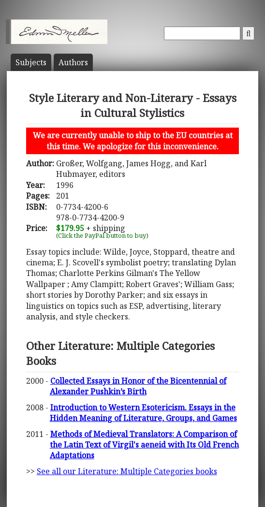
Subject (30, 62)
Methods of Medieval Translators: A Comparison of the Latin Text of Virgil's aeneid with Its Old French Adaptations (144, 445)
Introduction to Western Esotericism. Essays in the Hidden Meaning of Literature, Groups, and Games (143, 412)
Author (73, 62)
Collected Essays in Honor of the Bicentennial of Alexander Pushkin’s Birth (138, 386)
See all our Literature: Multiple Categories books (127, 471)
